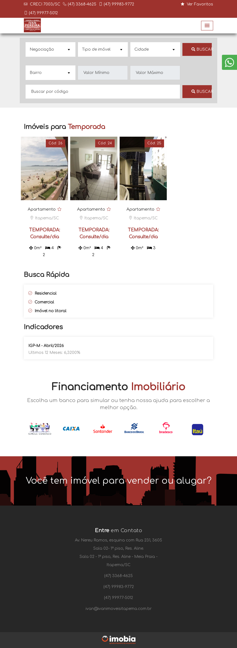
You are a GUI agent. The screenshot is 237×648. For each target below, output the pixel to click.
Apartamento (42, 209)
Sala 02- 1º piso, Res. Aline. (118, 548)
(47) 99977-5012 (43, 13)
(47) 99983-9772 (119, 4)
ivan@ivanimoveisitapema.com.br (119, 609)
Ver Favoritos (197, 4)
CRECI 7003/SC (44, 4)
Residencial (42, 293)
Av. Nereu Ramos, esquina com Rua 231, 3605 (118, 540)
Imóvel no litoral (47, 311)
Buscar (201, 49)
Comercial (41, 302)
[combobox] (50, 49)
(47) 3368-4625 (82, 4)
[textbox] (50, 49)
